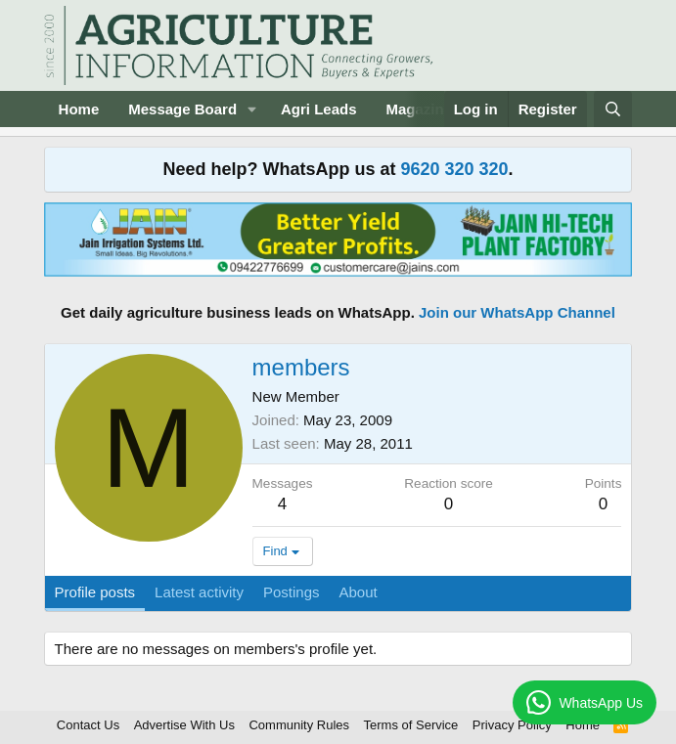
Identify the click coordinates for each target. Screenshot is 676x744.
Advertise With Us (184, 725)
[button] (252, 109)
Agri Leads (319, 109)
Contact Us (88, 725)
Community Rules (298, 725)
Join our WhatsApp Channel (517, 312)
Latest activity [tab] (199, 592)
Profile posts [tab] (95, 592)
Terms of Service (411, 725)
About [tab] (358, 592)
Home (79, 109)
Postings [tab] (291, 592)
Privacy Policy (512, 725)
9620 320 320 (454, 169)
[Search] (613, 109)
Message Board (182, 109)
